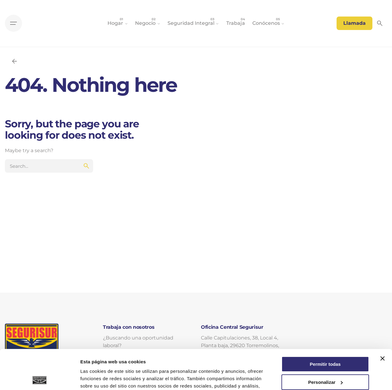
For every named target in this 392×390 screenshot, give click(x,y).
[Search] (379, 23)
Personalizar (325, 342)
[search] (86, 166)
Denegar (325, 360)
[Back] (14, 61)
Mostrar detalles (98, 378)
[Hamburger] (13, 23)
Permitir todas (325, 324)
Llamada (354, 23)
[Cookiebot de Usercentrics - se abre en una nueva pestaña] (39, 378)
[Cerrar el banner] (382, 319)
